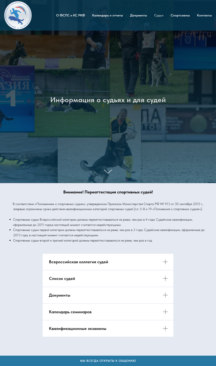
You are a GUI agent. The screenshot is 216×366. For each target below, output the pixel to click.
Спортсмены (180, 15)
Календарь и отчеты (107, 15)
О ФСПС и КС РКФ (70, 15)
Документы (138, 15)
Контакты (204, 15)
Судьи (158, 15)
